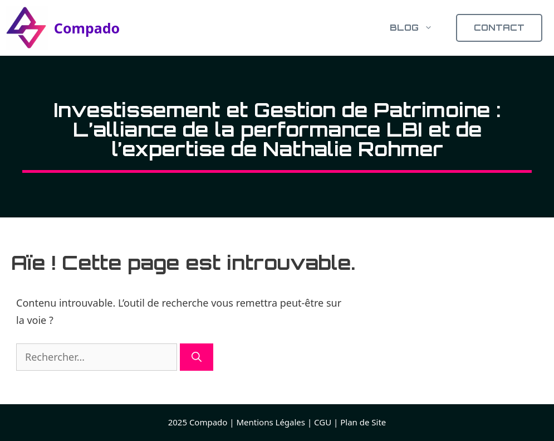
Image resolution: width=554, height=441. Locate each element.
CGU (322, 422)
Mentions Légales (270, 422)
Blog (417, 28)
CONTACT (499, 27)
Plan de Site (363, 422)
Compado (87, 27)
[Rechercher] (196, 357)
